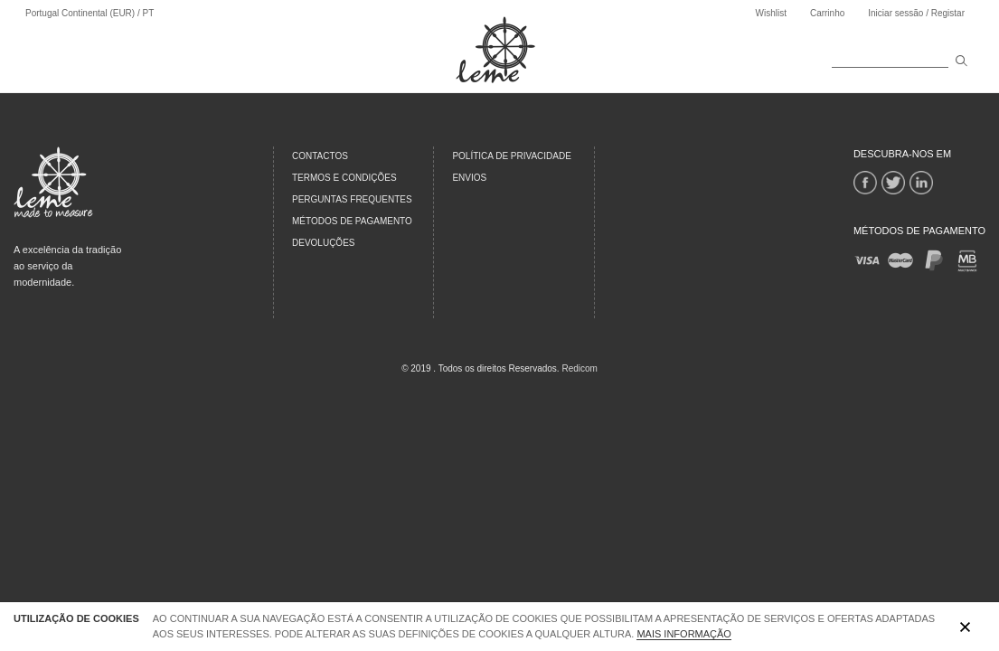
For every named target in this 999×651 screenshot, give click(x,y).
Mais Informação (683, 633)
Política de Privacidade (511, 156)
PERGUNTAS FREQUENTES (352, 199)
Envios (469, 178)
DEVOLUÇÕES (323, 243)
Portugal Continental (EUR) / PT (89, 13)
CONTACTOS (320, 156)
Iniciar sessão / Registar (916, 13)
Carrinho (827, 13)
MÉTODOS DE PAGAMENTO (352, 221)
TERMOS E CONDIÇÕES (344, 178)
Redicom (579, 368)
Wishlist (770, 13)
